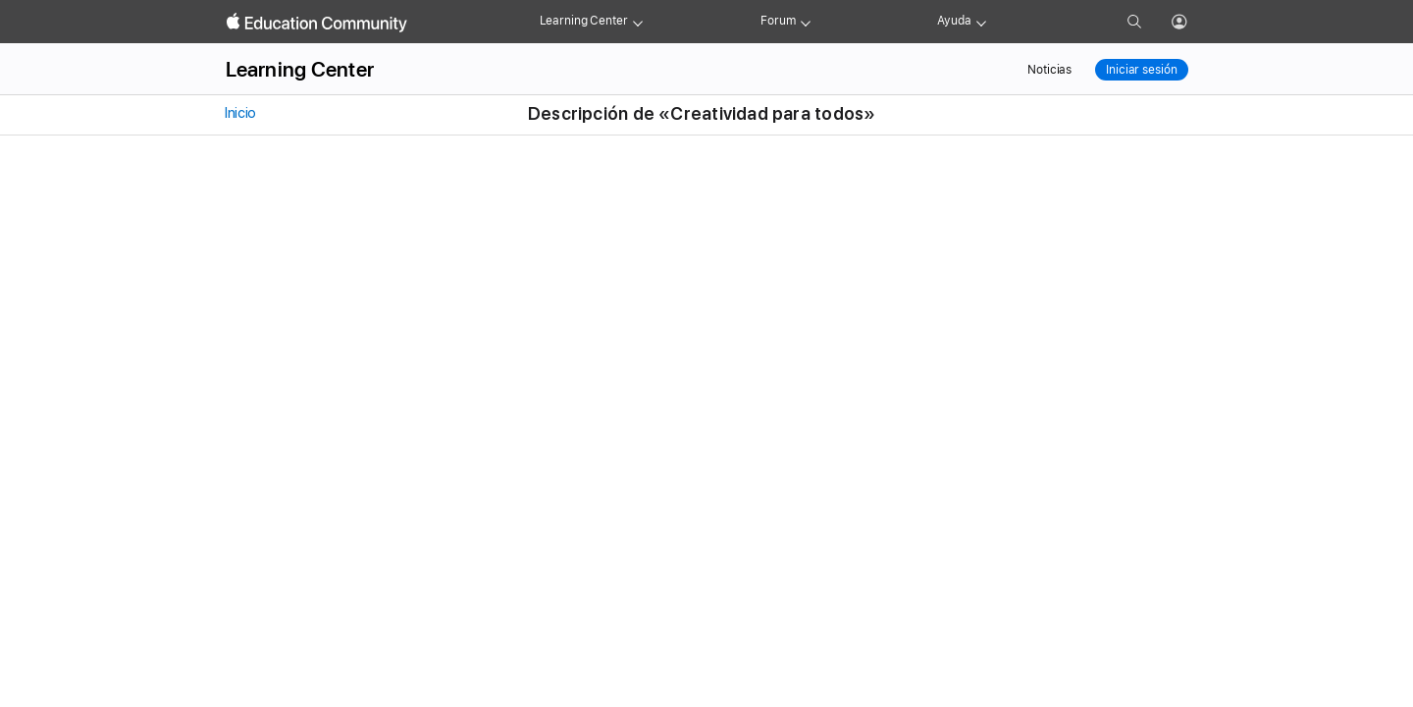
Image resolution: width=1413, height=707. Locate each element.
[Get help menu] (981, 21)
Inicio (239, 113)
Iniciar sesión (1141, 70)
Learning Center (584, 20)
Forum (777, 20)
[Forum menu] (806, 21)
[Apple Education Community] (317, 22)
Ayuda (953, 20)
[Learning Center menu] (638, 21)
